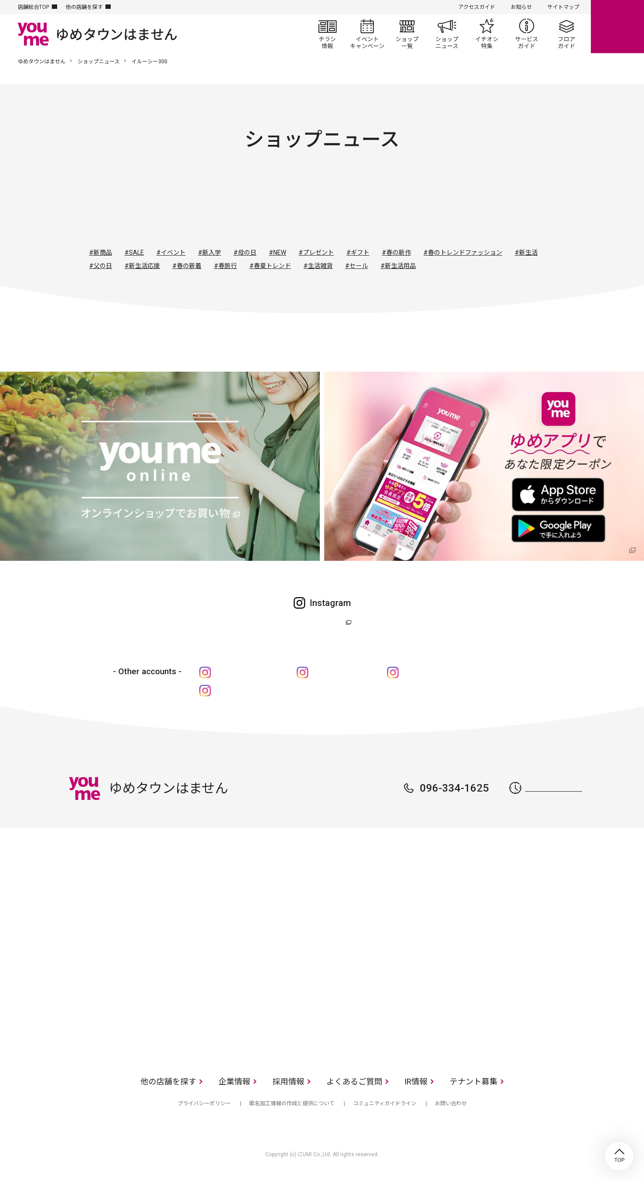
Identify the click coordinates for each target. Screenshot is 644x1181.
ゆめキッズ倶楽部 (341, 672)
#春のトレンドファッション (462, 252)
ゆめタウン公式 (318, 622)
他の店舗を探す (84, 7)
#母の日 (244, 252)
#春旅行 (225, 265)
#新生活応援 (142, 265)
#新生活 (526, 252)
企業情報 (234, 1081)
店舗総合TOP (33, 7)
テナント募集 (473, 1081)
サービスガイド (527, 33)
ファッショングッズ (298, 207)
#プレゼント (316, 252)
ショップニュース (447, 33)
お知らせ (521, 7)
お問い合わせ (451, 1103)
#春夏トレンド (270, 265)
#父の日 (100, 265)
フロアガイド (566, 33)
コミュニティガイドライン (384, 1103)
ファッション (250, 207)
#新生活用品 (398, 265)
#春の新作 (396, 252)
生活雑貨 (346, 207)
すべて (202, 207)
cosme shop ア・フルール (442, 672)
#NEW (277, 252)
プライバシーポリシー (204, 1103)
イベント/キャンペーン (367, 33)
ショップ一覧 (407, 33)
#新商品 (100, 252)
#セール (356, 265)
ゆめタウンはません (42, 61)
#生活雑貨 (318, 265)
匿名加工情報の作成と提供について (291, 1103)
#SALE (134, 252)
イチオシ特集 (487, 33)
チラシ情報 (327, 33)
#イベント (171, 252)
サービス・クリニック (441, 207)
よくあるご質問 (354, 1081)
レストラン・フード (394, 207)
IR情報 (415, 1081)
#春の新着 (187, 265)
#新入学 (209, 252)
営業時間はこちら (553, 788)
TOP (619, 1156)
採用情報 (288, 1081)
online (617, 26)
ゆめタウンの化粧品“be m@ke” (264, 690)
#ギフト (357, 252)
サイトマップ (563, 7)
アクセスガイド (476, 7)
